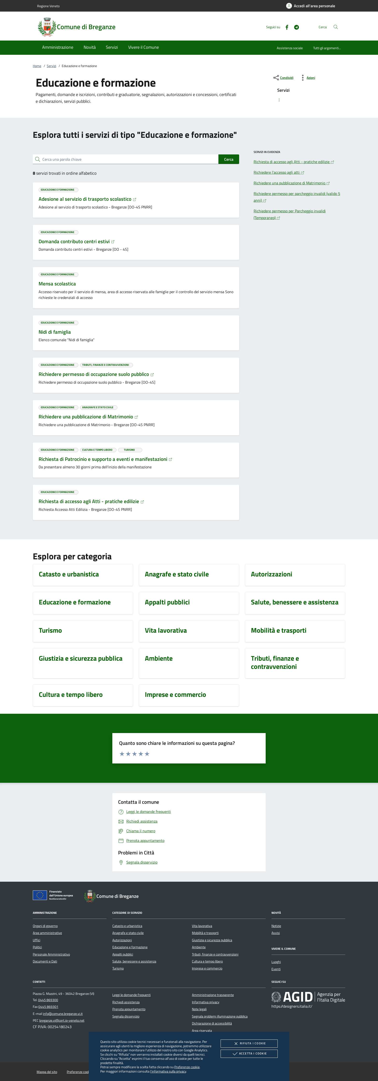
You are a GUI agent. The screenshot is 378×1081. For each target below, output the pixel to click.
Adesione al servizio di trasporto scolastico (87, 199)
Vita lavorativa (202, 926)
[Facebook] (285, 26)
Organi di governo (45, 926)
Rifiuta (249, 1043)
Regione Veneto (48, 5)
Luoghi (276, 961)
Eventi (276, 969)
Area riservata (202, 1030)
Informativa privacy (205, 1002)
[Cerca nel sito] (336, 27)
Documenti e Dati (45, 961)
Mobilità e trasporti (205, 932)
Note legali (199, 1009)
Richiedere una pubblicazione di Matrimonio (88, 416)
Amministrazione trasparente (213, 995)
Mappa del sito (47, 1071)
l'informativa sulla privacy (168, 1071)
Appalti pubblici (122, 954)
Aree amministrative (47, 932)
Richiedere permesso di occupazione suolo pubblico (96, 374)
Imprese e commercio (207, 968)
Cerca (228, 159)
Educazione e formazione (130, 947)
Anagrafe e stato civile (128, 932)
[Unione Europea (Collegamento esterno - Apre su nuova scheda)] (54, 896)
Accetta (249, 1054)
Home (37, 66)
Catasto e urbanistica (127, 926)
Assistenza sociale (290, 47)
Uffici (36, 940)
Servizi (51, 66)
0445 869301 (48, 1006)
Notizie (276, 926)
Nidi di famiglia (55, 332)
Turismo (118, 968)
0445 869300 (48, 1000)
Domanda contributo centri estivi (77, 241)
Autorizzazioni (122, 940)
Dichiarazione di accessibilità (212, 1023)
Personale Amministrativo (51, 954)
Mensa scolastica (57, 283)
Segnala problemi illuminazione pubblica (220, 1016)
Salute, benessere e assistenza (134, 961)
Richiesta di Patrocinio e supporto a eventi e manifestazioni (105, 459)
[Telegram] (294, 26)
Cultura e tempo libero (207, 961)
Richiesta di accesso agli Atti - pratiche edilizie (91, 501)
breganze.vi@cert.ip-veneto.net (61, 1020)
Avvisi (275, 932)
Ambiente (199, 947)
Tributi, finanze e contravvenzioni (215, 954)
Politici (37, 947)
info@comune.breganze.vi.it (63, 1013)
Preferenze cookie (187, 1066)
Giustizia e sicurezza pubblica (212, 940)
